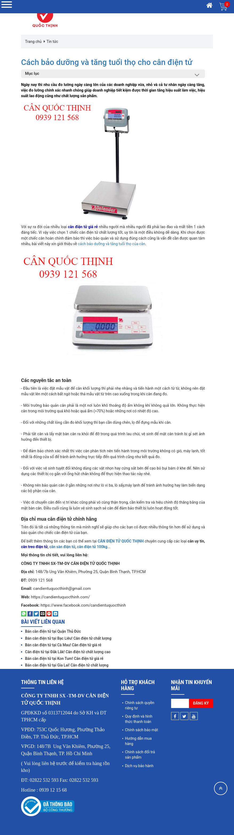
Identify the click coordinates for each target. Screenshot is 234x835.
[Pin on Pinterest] (49, 613)
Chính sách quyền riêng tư (139, 705)
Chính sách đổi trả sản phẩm (140, 754)
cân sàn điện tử (62, 546)
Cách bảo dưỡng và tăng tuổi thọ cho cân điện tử (107, 62)
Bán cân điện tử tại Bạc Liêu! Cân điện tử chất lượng (68, 638)
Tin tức (52, 41)
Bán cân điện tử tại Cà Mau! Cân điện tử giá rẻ (63, 645)
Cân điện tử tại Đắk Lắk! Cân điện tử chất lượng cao (68, 651)
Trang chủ (33, 41)
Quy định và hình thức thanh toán (138, 718)
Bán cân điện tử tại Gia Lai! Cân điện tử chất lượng (66, 665)
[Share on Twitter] (36, 613)
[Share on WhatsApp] (23, 613)
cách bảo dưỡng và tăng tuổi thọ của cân (111, 243)
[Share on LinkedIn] (55, 613)
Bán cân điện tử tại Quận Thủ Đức (53, 631)
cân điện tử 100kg (92, 546)
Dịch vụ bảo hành (139, 765)
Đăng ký (201, 703)
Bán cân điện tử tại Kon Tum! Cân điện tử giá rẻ (64, 658)
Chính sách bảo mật (141, 730)
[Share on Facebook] (30, 613)
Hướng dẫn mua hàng (138, 741)
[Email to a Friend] (42, 613)
